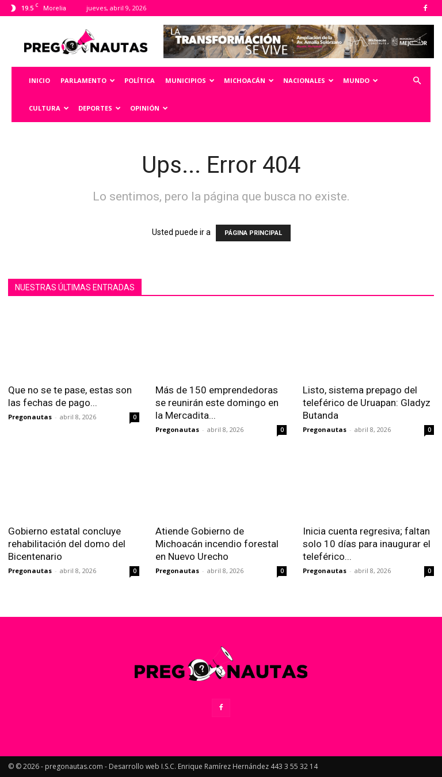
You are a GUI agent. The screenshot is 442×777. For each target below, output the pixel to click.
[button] (416, 80)
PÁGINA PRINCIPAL (253, 233)
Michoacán (249, 80)
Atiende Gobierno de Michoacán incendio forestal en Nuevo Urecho (217, 543)
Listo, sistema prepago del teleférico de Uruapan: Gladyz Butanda (366, 402)
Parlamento (87, 80)
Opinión (149, 108)
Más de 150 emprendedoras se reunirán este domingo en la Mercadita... (217, 402)
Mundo (360, 80)
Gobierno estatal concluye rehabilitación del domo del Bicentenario (66, 543)
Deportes (99, 108)
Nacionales (308, 80)
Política (139, 80)
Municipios (190, 80)
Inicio (39, 80)
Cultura (49, 108)
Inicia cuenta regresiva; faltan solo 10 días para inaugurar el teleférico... (366, 543)
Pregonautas (30, 416)
